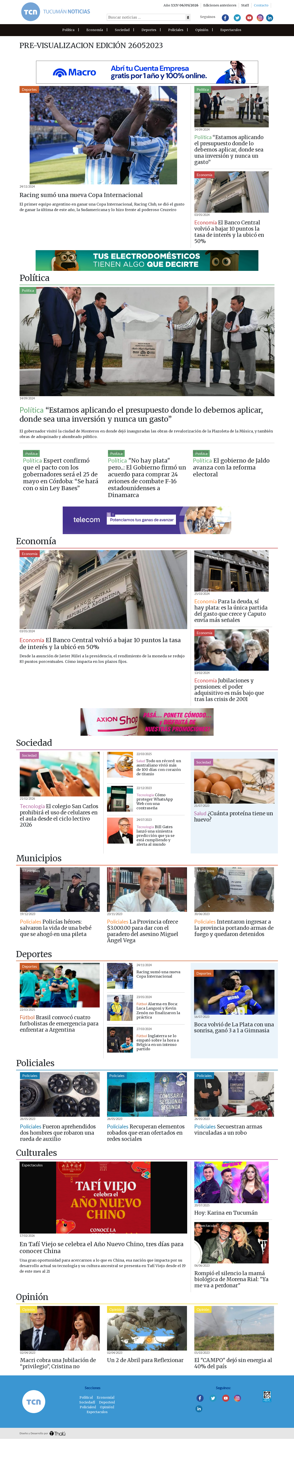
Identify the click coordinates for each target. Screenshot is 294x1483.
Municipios (31, 914)
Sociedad (122, 30)
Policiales (175, 30)
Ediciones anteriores (219, 5)
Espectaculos (230, 30)
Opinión (201, 30)
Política (68, 30)
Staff (245, 5)
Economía (94, 30)
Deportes (148, 30)
